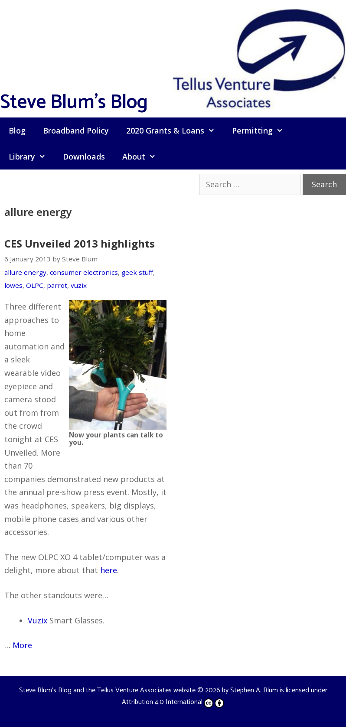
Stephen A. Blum (254, 690)
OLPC (34, 285)
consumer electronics (84, 272)
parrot (57, 285)
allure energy (25, 272)
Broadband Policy (76, 130)
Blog (17, 130)
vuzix (79, 285)
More (22, 645)
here (108, 570)
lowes (13, 285)
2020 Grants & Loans (174, 130)
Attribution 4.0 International (173, 702)
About (143, 156)
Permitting (262, 130)
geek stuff (137, 272)
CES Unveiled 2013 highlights (79, 243)
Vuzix (37, 620)
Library (31, 156)
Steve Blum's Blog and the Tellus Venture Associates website (107, 690)
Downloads (84, 156)
